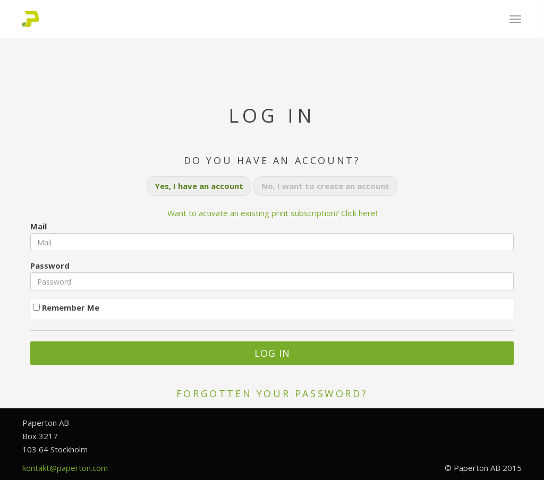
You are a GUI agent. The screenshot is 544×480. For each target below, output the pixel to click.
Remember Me (66, 307)
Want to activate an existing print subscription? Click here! (272, 213)
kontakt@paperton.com (65, 467)
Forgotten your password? (272, 393)
